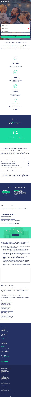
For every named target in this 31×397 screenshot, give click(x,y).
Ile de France (8, 205)
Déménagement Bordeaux (5, 371)
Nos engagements (4, 329)
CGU (2, 335)
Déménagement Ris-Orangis (6, 300)
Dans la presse (3, 355)
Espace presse (3, 342)
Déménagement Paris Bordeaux (6, 387)
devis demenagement (12, 208)
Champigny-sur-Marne (11, 219)
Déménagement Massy (5, 312)
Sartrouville (9, 216)
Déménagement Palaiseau (5, 303)
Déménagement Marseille (5, 373)
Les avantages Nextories (5, 331)
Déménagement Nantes (4, 375)
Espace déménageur (4, 350)
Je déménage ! (15, 36)
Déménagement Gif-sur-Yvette (6, 305)
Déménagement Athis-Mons (5, 307)
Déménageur (3, 205)
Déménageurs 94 (4, 219)
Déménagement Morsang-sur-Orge (7, 316)
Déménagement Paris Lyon (5, 390)
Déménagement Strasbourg (5, 379)
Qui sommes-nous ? (4, 327)
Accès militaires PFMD (5, 351)
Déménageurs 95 (4, 220)
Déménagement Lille (4, 376)
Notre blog (3, 330)
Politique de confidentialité (5, 337)
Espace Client (3, 344)
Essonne (13, 205)
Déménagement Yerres (5, 313)
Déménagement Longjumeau (6, 304)
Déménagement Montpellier (5, 378)
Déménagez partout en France (6, 368)
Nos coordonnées (4, 343)
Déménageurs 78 (4, 216)
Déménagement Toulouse (5, 377)
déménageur (14, 45)
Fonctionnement (3, 333)
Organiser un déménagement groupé (6, 396)
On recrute (3, 340)
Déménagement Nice (4, 382)
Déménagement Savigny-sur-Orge (7, 317)
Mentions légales (4, 334)
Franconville (12, 220)
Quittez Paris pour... (4, 385)
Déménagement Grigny (5, 315)
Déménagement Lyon (4, 372)
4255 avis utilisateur (4, 359)
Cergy (8, 220)
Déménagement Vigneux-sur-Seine (7, 311)
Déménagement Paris (4, 370)
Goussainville (17, 220)
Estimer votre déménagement (5, 394)
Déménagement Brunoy (5, 319)
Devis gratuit (15, 234)
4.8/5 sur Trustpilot (4, 357)
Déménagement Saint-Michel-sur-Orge (7, 309)
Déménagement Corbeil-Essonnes (6, 302)
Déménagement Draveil (5, 308)
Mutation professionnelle (5, 348)
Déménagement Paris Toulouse (5, 389)
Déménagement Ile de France (5, 383)
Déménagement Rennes (4, 380)
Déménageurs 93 (4, 217)
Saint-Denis (9, 217)
